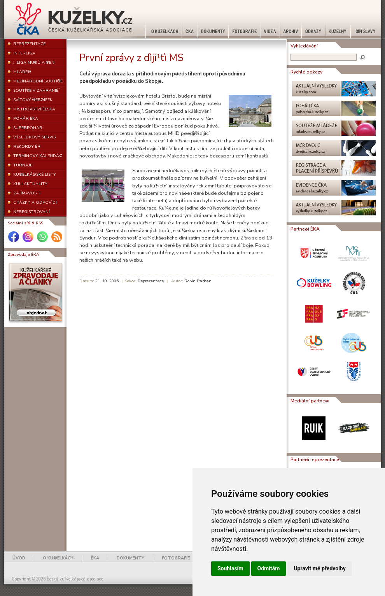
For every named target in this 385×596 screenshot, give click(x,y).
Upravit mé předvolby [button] (319, 568)
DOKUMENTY (130, 558)
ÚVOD (18, 558)
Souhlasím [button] (230, 568)
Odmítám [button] (268, 568)
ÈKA (95, 558)
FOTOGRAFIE (176, 558)
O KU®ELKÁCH (58, 558)
